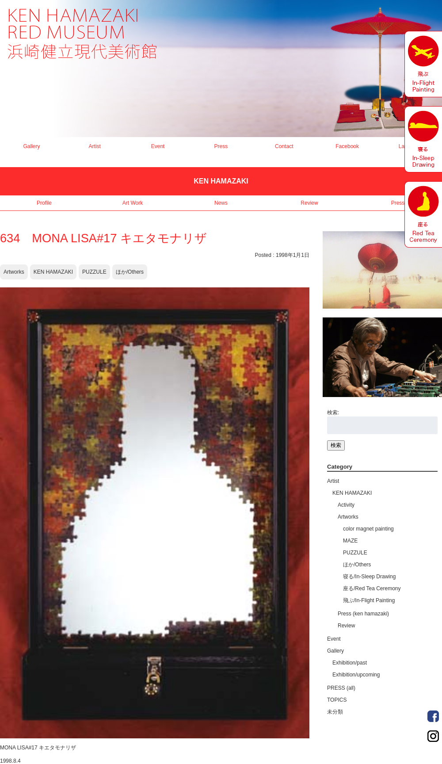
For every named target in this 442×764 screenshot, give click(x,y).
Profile (44, 203)
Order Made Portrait (433, 716)
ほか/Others (130, 272)
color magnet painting (368, 529)
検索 (336, 445)
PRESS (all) (341, 688)
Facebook (347, 146)
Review (309, 203)
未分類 (335, 712)
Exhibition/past (349, 663)
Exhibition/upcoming (356, 675)
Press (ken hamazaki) (363, 614)
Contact (284, 146)
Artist (95, 146)
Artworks (14, 272)
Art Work (132, 203)
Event (158, 146)
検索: (333, 412)
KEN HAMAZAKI (53, 272)
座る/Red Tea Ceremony (372, 588)
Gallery (31, 146)
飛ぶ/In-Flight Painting (369, 600)
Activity (346, 505)
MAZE (350, 541)
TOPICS (337, 700)
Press (221, 146)
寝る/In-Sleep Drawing (369, 576)
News (221, 203)
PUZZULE (94, 272)
